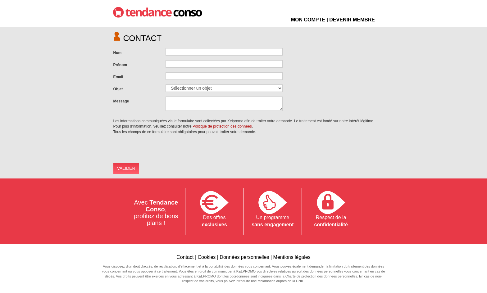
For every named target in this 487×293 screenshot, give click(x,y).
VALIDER (126, 168)
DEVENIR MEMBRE (352, 19)
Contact (184, 257)
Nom (117, 53)
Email (118, 77)
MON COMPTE (308, 19)
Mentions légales (292, 257)
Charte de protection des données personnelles (321, 276)
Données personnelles (244, 257)
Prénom (120, 65)
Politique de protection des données (222, 126)
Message (121, 101)
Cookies (207, 257)
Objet (118, 89)
